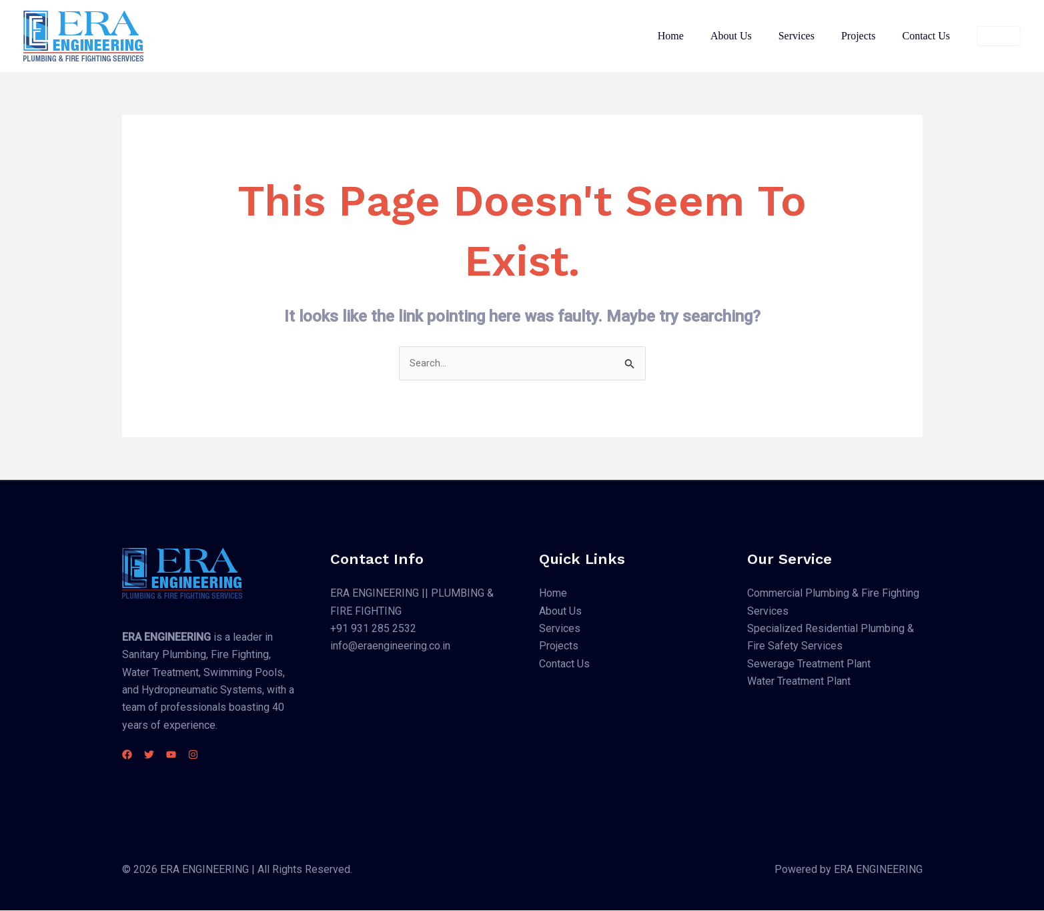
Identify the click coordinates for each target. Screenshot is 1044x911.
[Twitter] (157, 755)
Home (695, 35)
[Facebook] (127, 755)
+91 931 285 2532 (373, 629)
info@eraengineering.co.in (390, 647)
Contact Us (929, 35)
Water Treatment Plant (799, 682)
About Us (749, 35)
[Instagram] (217, 755)
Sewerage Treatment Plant (809, 664)
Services (810, 35)
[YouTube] (187, 755)
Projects (866, 35)
